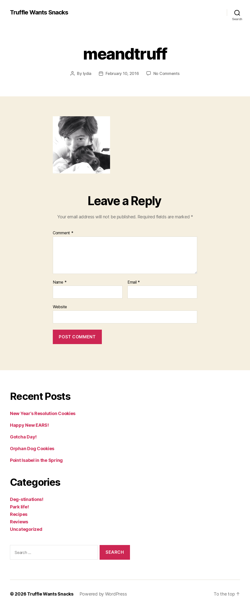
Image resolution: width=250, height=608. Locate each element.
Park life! (19, 506)
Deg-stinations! (26, 499)
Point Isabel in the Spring (36, 460)
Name (59, 282)
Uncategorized (26, 529)
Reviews (19, 521)
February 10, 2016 (122, 73)
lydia (87, 73)
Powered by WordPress (103, 594)
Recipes (18, 514)
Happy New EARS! (29, 425)
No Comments (166, 73)
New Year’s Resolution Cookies (42, 413)
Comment (63, 233)
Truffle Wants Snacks (39, 12)
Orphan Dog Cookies (32, 448)
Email (133, 282)
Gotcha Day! (23, 436)
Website (60, 306)
